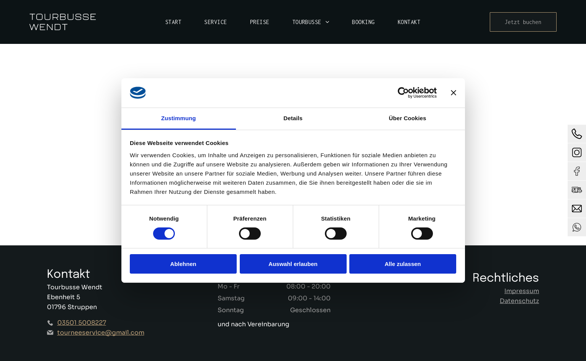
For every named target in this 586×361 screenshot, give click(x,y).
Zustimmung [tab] (178, 118)
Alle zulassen (402, 264)
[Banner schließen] (453, 92)
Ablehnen (183, 264)
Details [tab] (293, 118)
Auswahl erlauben (292, 264)
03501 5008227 (81, 323)
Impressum (521, 291)
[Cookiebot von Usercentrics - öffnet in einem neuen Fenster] (403, 92)
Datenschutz (519, 301)
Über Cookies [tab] (407, 118)
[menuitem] (173, 22)
